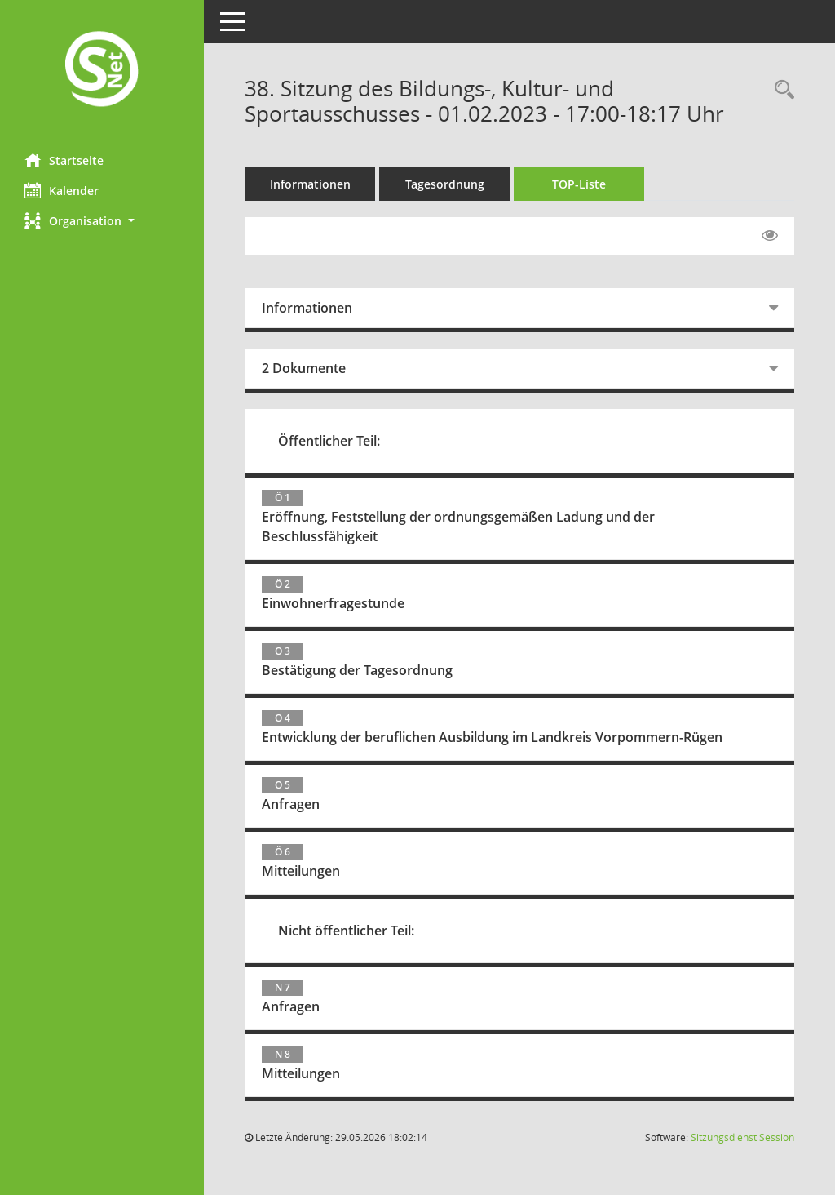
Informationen (310, 184)
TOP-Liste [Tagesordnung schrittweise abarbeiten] (579, 184)
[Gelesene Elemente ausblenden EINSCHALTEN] (769, 236)
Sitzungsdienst (742, 1137)
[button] (102, 221)
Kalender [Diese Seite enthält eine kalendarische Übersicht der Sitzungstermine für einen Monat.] (61, 190)
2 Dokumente (304, 368)
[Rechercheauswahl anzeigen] (780, 90)
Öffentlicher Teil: (329, 441)
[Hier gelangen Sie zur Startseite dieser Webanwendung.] (102, 71)
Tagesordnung (444, 184)
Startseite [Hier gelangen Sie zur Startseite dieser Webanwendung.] (64, 160)
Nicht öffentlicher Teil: (346, 931)
